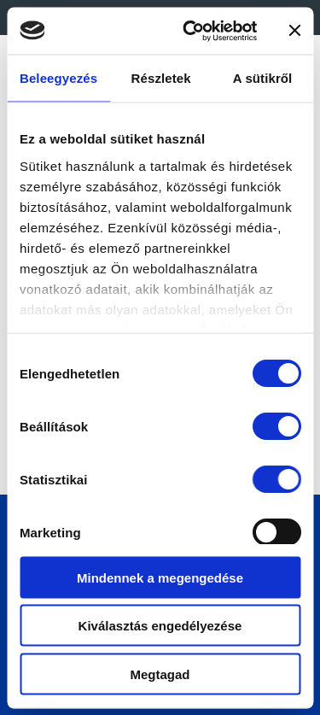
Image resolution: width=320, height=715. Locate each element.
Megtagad (159, 673)
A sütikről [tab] (263, 78)
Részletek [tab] (161, 78)
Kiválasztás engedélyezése (160, 625)
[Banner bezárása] (294, 31)
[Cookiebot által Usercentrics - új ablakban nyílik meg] (191, 31)
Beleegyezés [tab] (58, 78)
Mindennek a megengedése (160, 577)
